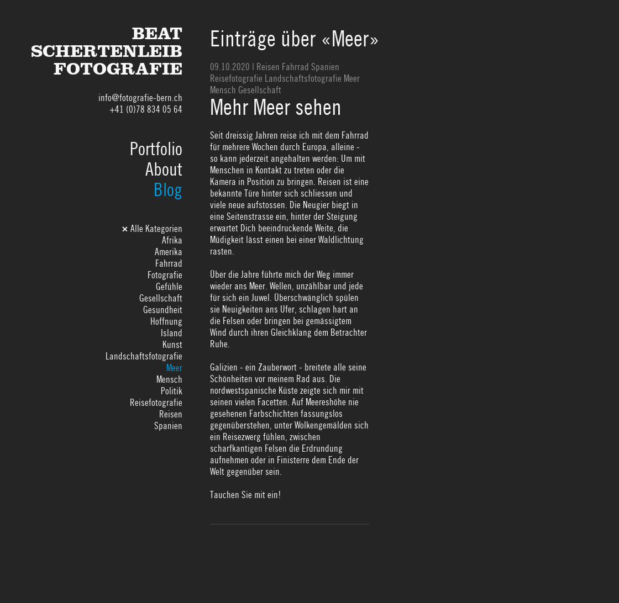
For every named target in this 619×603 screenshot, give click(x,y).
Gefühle (169, 286)
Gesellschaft (160, 298)
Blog (168, 189)
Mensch (169, 379)
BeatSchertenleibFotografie (106, 54)
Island (171, 332)
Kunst (172, 344)
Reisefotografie (156, 402)
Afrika (172, 240)
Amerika (168, 251)
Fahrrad (168, 263)
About (163, 169)
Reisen (170, 414)
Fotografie (165, 275)
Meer (174, 367)
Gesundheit (162, 309)
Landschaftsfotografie (144, 356)
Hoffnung (166, 321)
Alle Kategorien (156, 228)
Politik (171, 390)
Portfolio (156, 149)
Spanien (168, 425)
